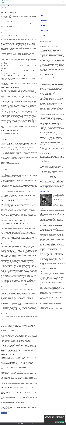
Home (2, 7)
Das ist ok (62, 422)
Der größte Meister (44, 201)
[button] (4, 420)
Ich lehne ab (57, 422)
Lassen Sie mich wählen (49, 422)
